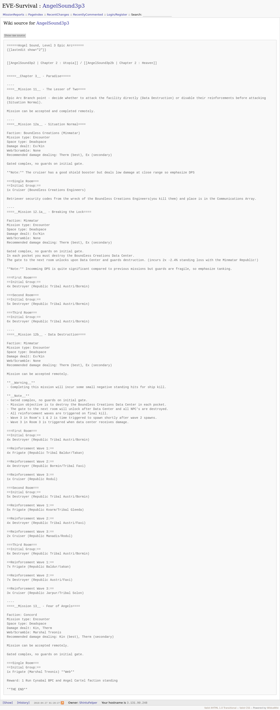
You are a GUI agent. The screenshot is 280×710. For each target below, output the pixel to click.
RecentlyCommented (88, 14)
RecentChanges (58, 14)
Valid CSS (245, 707)
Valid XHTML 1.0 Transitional (220, 707)
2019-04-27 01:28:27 (47, 702)
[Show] (8, 702)
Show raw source (14, 35)
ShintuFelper (88, 702)
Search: (137, 14)
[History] (23, 702)
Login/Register (117, 14)
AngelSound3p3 (63, 6)
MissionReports (13, 14)
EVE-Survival (19, 6)
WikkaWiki (273, 707)
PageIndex (35, 14)
